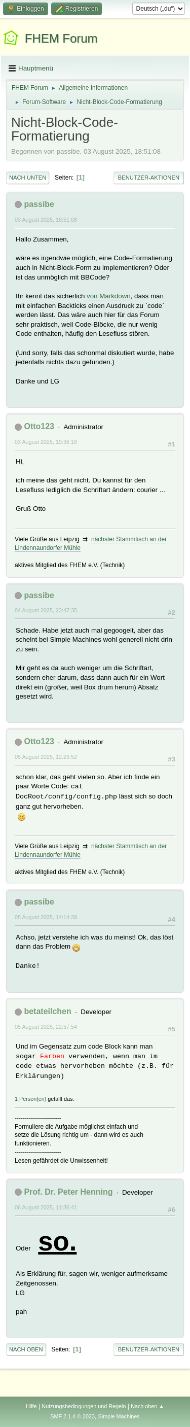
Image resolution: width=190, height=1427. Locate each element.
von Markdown (109, 296)
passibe (39, 204)
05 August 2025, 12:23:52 (46, 757)
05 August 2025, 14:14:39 (46, 917)
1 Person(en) (30, 1099)
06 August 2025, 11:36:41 (46, 1207)
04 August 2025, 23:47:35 (46, 610)
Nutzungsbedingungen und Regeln (84, 1406)
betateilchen (47, 1011)
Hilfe (31, 1406)
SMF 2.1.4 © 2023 (72, 1416)
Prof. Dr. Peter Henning (68, 1192)
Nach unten (27, 178)
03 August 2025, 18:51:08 (46, 220)
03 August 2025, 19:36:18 (46, 442)
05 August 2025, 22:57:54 (46, 1027)
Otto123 (39, 426)
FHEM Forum (61, 38)
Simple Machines (119, 1416)
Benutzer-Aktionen (148, 178)
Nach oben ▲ (147, 1406)
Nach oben (26, 1349)
